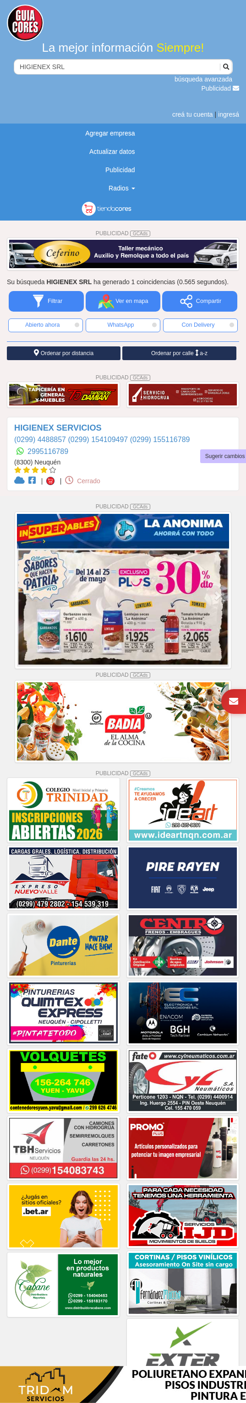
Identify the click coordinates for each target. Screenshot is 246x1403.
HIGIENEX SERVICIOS (58, 427)
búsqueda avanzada (203, 79)
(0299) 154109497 (99, 439)
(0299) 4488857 (41, 439)
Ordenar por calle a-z (179, 353)
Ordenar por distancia (63, 353)
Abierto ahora (52, 325)
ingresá (228, 114)
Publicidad (221, 88)
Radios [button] (122, 188)
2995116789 (47, 451)
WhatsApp (132, 325)
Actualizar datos (112, 151)
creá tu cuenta (192, 114)
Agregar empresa (110, 133)
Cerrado (82, 481)
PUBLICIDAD (123, 233)
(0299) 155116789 (160, 439)
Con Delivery (207, 325)
